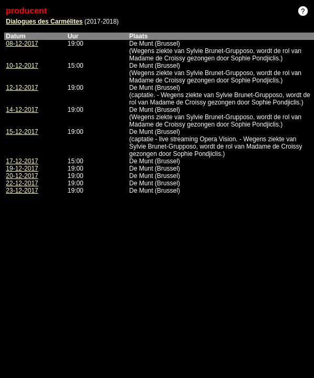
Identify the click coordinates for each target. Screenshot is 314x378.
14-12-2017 (22, 109)
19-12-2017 (22, 168)
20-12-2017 (22, 176)
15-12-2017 (22, 131)
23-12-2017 (22, 190)
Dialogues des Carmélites (44, 21)
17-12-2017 (22, 161)
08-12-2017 (22, 43)
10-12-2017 (22, 65)
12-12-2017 (22, 87)
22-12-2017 (22, 183)
